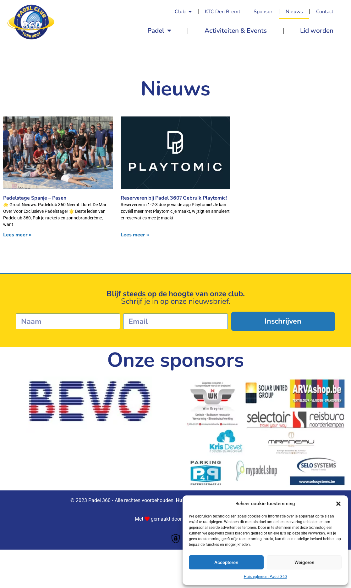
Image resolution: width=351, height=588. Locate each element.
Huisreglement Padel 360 (265, 576)
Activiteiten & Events (236, 30)
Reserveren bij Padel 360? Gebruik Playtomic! (174, 198)
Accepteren (226, 562)
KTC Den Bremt (222, 11)
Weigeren (304, 562)
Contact (324, 11)
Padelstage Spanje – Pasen (34, 198)
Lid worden (316, 30)
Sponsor (263, 11)
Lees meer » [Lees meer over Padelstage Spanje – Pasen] (17, 234)
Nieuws (294, 11)
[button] (338, 503)
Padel (159, 30)
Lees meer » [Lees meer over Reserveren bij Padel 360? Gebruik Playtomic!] (135, 234)
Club (183, 11)
